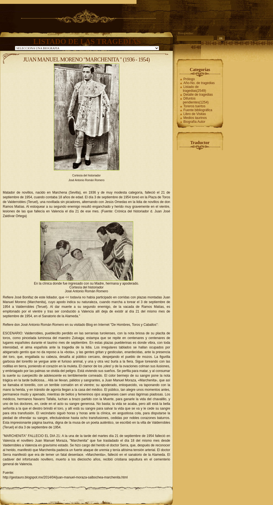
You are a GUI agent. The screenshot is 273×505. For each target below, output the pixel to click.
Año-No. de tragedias (199, 83)
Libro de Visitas (194, 114)
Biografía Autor (194, 122)
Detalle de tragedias (198, 95)
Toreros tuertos (194, 106)
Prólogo (189, 79)
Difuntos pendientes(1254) (195, 100)
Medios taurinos (195, 118)
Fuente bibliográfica (197, 110)
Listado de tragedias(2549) (194, 89)
